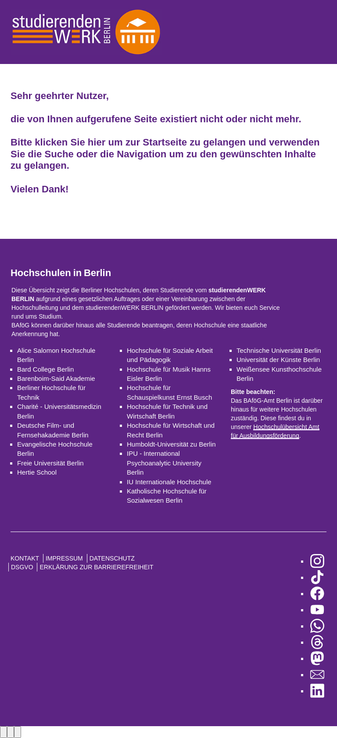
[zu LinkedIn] (317, 691)
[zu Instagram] (317, 561)
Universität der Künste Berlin (278, 359)
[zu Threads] (317, 642)
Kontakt (25, 558)
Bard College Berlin (45, 369)
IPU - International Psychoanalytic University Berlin (164, 463)
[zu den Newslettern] (317, 674)
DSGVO (22, 567)
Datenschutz (112, 558)
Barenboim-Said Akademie (56, 378)
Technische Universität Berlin (279, 350)
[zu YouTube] (317, 610)
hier (97, 142)
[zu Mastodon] (317, 658)
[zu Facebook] (317, 593)
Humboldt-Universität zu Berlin (171, 444)
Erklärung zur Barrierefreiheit (96, 567)
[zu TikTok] (317, 577)
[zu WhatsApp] (317, 626)
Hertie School (37, 472)
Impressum (64, 558)
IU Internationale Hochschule (169, 482)
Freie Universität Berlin (50, 463)
